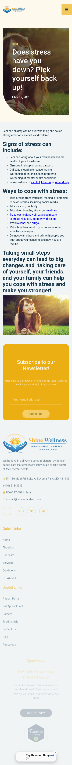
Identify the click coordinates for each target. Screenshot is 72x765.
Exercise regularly (20, 218)
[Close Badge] (55, 752)
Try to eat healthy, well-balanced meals (33, 214)
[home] (17, 9)
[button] (67, 9)
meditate (51, 210)
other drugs (62, 182)
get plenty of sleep (44, 218)
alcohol (35, 182)
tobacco (46, 182)
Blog (15, 43)
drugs (35, 223)
